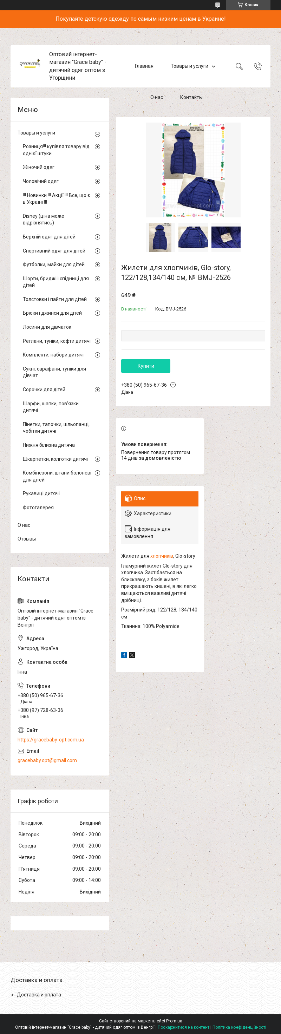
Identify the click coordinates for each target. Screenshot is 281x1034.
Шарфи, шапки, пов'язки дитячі (51, 407)
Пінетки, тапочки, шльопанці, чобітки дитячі (56, 427)
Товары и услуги (189, 66)
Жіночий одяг (38, 167)
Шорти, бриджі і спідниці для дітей (56, 282)
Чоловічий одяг (41, 181)
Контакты (191, 97)
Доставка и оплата (39, 994)
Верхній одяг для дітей (49, 237)
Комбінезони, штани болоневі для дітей (57, 476)
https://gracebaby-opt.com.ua (51, 739)
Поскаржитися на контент (183, 1027)
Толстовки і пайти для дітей (55, 299)
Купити (146, 366)
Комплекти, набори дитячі (53, 355)
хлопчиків (161, 556)
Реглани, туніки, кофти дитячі (57, 341)
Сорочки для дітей (44, 389)
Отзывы (27, 539)
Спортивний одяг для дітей (54, 251)
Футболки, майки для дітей (54, 264)
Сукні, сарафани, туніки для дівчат (54, 372)
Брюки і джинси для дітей (52, 313)
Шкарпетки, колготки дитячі (55, 459)
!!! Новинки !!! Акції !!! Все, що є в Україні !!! (56, 198)
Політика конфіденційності (239, 1027)
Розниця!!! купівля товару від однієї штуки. (56, 150)
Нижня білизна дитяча (49, 445)
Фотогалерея (38, 507)
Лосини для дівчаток (47, 327)
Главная (144, 66)
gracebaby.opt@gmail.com (47, 760)
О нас (156, 97)
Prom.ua (174, 1021)
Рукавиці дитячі (41, 493)
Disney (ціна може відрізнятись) (43, 219)
